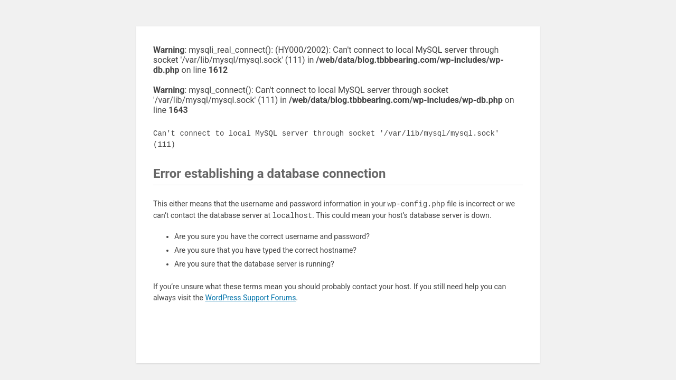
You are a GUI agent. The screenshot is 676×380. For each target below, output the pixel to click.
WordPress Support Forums (250, 297)
